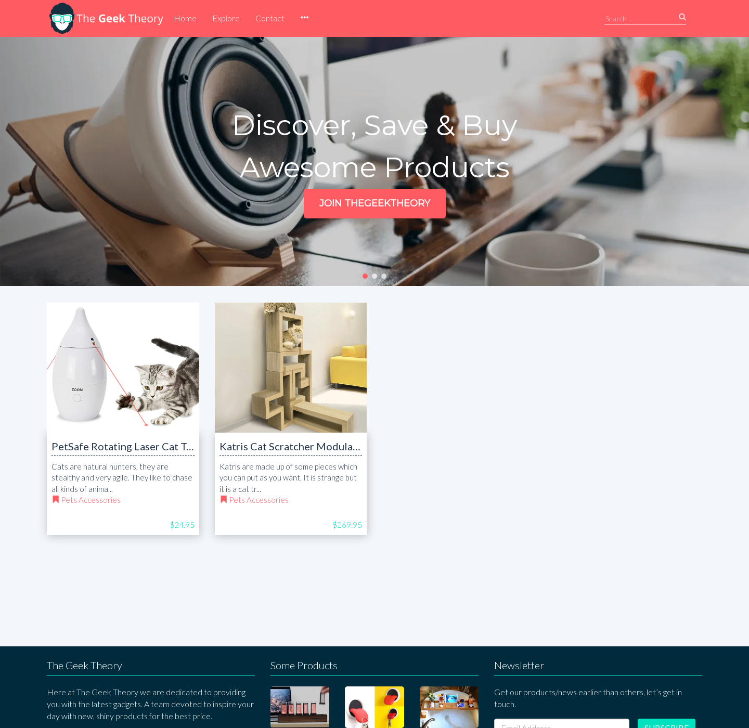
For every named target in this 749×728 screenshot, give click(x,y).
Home (185, 18)
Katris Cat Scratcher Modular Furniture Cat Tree (332, 446)
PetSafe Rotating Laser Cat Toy (124, 446)
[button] (304, 18)
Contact (270, 18)
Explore (226, 18)
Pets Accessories (91, 499)
